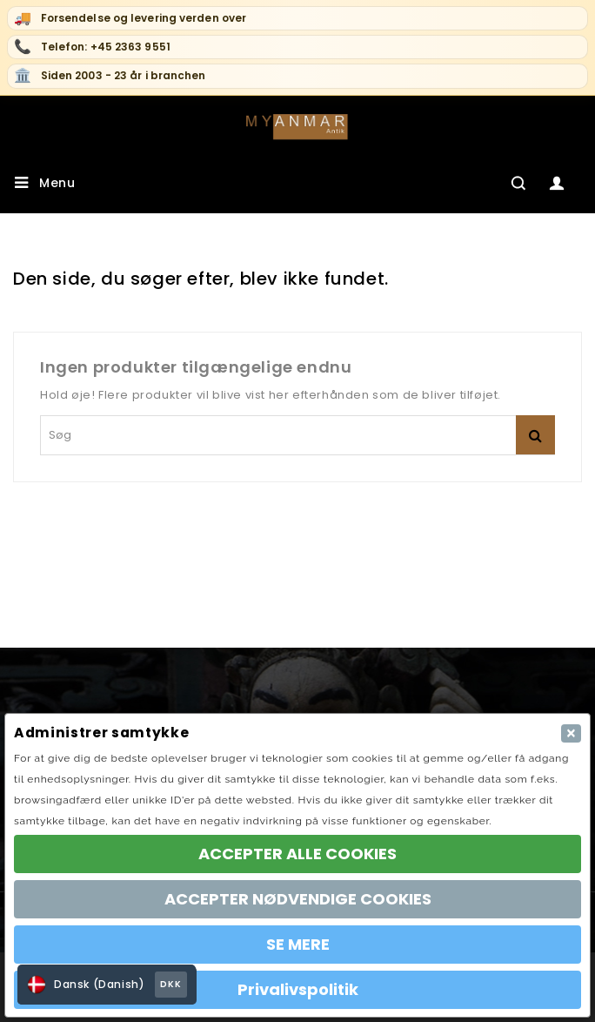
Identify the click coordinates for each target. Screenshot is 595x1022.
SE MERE (298, 944)
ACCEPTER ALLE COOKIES (297, 853)
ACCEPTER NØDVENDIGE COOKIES (297, 899)
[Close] (571, 733)
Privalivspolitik (297, 989)
